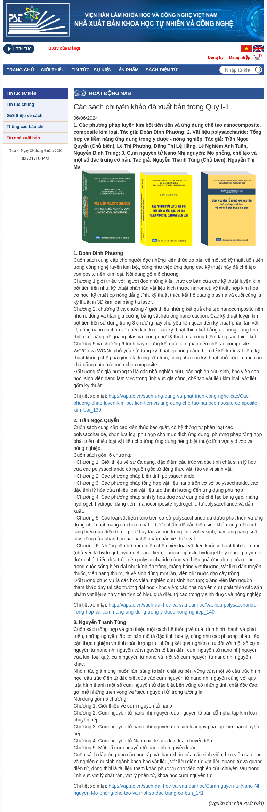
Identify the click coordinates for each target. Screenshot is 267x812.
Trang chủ (20, 69)
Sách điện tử (161, 69)
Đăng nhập (239, 57)
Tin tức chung (20, 104)
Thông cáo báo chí (25, 126)
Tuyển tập (94, 80)
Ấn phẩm (129, 69)
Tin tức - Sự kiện (92, 69)
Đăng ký (216, 57)
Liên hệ (66, 80)
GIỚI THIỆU (53, 69)
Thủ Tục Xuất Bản (28, 80)
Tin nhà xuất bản (23, 137)
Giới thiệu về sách (24, 115)
